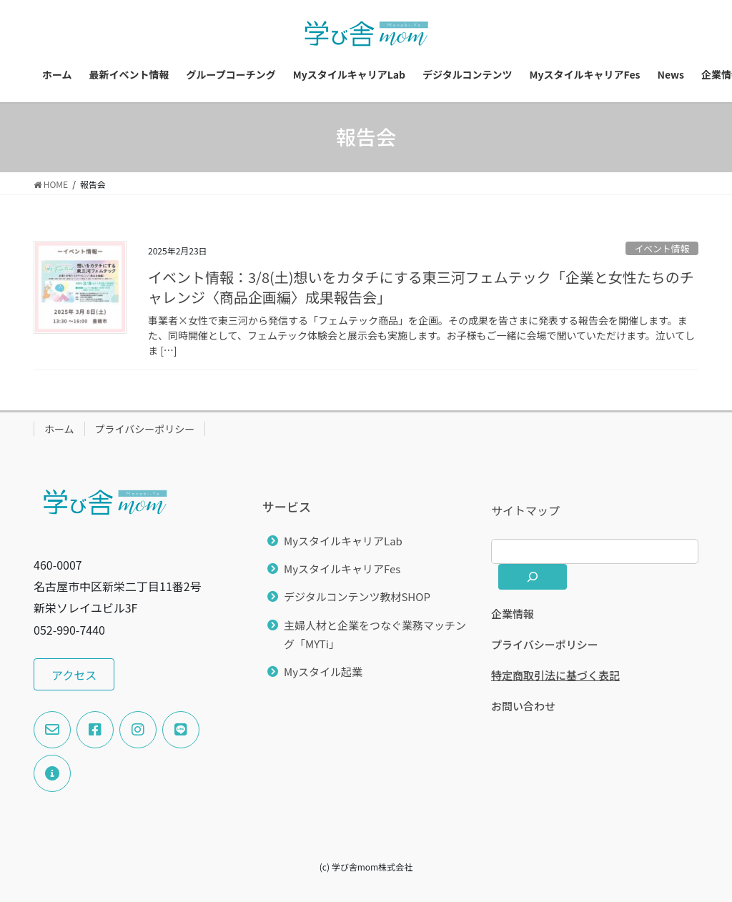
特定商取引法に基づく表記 (555, 675)
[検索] (532, 577)
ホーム (59, 429)
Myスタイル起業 (323, 671)
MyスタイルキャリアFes (342, 568)
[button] (74, 674)
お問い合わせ (523, 705)
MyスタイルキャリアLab (343, 540)
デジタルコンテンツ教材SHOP (357, 596)
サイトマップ (525, 510)
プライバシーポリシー (145, 429)
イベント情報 (661, 248)
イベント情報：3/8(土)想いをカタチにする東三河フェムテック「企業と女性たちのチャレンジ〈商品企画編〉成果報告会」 (421, 287)
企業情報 (512, 613)
